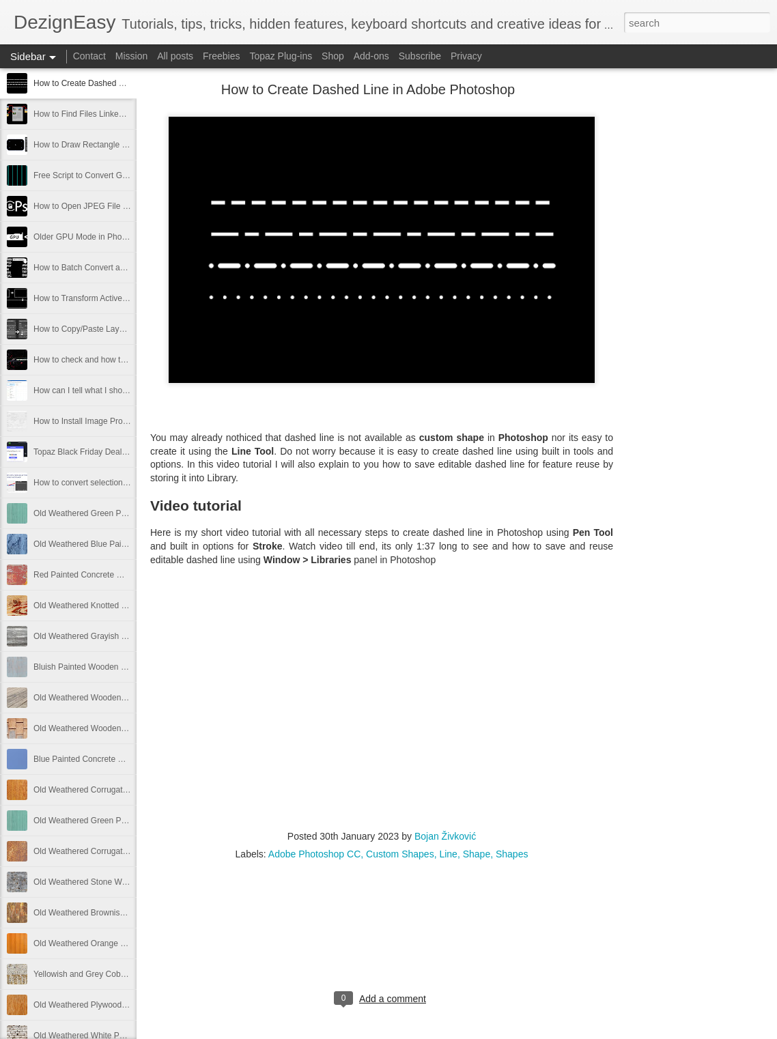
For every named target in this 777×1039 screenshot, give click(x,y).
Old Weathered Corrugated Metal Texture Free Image (130, 851)
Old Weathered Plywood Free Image (99, 1005)
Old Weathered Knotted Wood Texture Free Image (124, 605)
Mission (131, 56)
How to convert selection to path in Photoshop (116, 482)
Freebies (221, 56)
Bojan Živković (445, 836)
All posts (175, 56)
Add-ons (371, 56)
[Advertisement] (688, 304)
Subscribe (420, 56)
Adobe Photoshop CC (314, 854)
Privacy (466, 56)
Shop (333, 56)
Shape (476, 854)
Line (448, 854)
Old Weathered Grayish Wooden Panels (106, 636)
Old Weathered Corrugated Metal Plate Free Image (126, 790)
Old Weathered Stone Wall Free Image (103, 882)
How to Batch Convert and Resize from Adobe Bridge (130, 267)
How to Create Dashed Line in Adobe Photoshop (121, 83)
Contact (89, 56)
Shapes (512, 854)
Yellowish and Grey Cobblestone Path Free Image (124, 974)
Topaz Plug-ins (280, 56)
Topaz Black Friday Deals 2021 (89, 452)
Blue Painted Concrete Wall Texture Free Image (119, 759)
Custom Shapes (400, 854)
